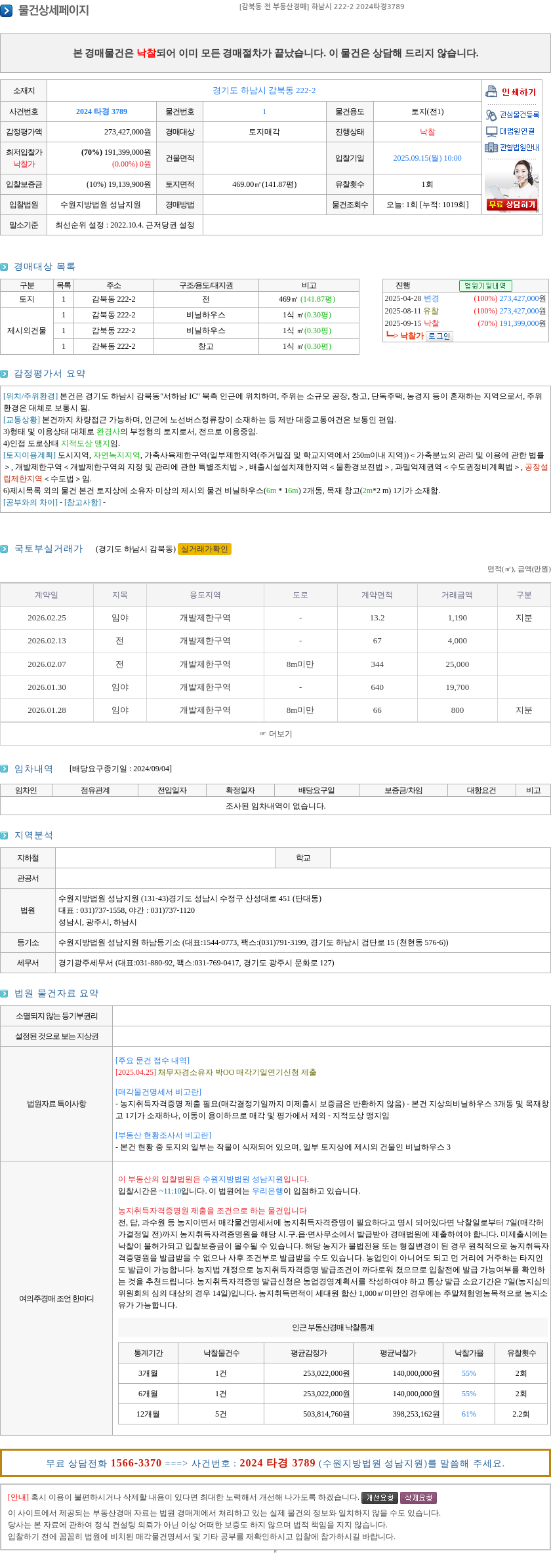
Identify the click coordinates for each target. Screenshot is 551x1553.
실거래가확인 (204, 549)
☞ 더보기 (276, 733)
